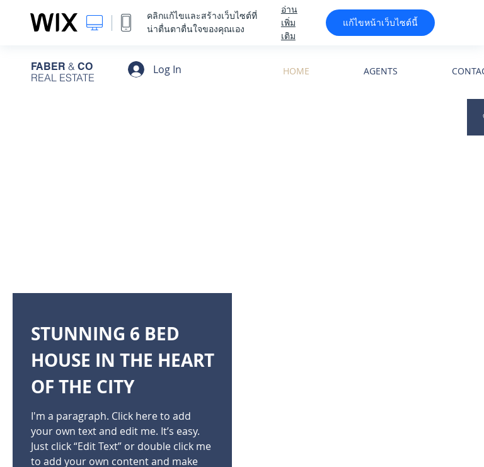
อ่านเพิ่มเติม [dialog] (289, 23)
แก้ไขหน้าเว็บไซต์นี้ (380, 22)
